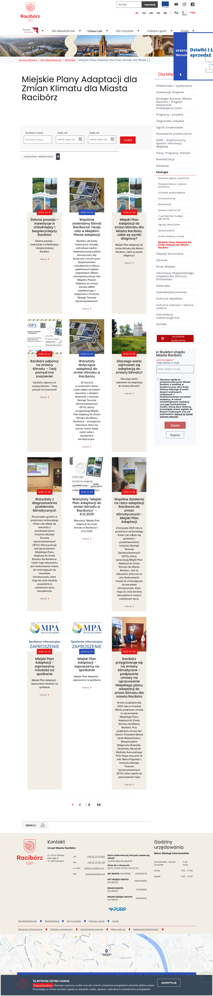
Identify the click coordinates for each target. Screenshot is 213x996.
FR (158, 13)
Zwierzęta (163, 285)
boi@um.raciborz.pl (94, 868)
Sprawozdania (166, 230)
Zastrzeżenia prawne (91, 929)
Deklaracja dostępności (146, 929)
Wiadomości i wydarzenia (174, 85)
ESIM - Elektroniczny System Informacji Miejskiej (171, 143)
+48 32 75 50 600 (96, 856)
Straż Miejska (165, 266)
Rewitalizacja (165, 159)
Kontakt (161, 324)
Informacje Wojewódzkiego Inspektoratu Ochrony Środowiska (175, 276)
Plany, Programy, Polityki (173, 153)
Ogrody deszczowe (169, 224)
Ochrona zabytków (169, 298)
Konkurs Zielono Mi (169, 210)
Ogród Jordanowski (169, 127)
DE (165, 13)
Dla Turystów (125, 31)
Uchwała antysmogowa (171, 192)
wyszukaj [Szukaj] (149, 4)
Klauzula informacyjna (30, 929)
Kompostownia (166, 198)
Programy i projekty (169, 114)
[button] (80, 140)
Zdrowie (161, 260)
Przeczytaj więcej (43, 985)
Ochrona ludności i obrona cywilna (174, 306)
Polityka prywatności (61, 929)
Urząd (184, 31)
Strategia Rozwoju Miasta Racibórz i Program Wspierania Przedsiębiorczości (174, 103)
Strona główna (28, 60)
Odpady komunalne (169, 253)
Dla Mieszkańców (63, 31)
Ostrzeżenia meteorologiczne (168, 316)
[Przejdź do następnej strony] (89, 804)
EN (151, 13)
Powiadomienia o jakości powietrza (172, 185)
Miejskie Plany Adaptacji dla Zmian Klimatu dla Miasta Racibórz (174, 245)
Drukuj (35, 825)
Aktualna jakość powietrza (173, 178)
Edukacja (162, 165)
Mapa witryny (118, 929)
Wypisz (175, 435)
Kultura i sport (157, 31)
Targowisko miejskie (170, 121)
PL (137, 13)
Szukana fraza (34, 132)
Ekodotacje (164, 204)
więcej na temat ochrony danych (176, 415)
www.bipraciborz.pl (95, 874)
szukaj (128, 140)
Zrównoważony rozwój (171, 236)
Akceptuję (168, 982)
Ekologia (70, 60)
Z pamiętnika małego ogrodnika (170, 217)
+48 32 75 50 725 (96, 862)
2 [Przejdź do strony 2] (79, 804)
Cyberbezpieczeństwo (171, 292)
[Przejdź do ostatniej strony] (98, 804)
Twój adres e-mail (175, 362)
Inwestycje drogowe (170, 92)
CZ (144, 13)
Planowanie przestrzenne (174, 133)
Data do (94, 132)
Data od (62, 132)
